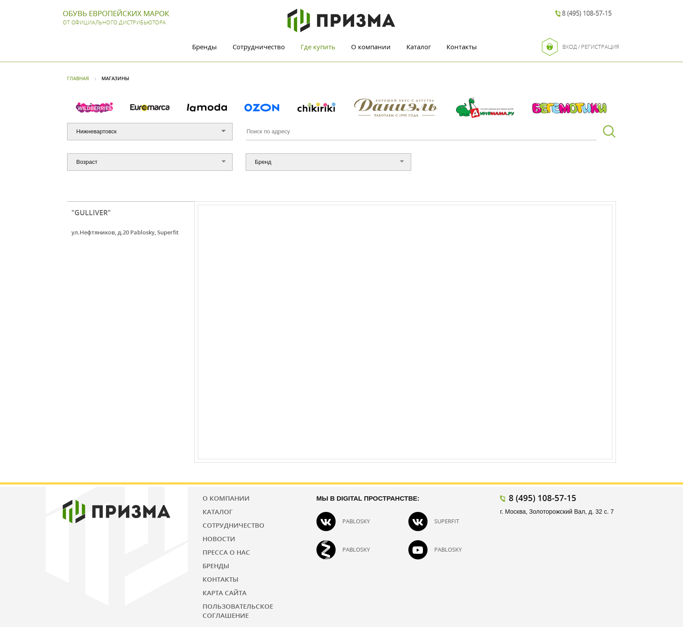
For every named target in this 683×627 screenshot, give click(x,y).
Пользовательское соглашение (238, 611)
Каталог (418, 46)
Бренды (204, 46)
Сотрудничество (259, 46)
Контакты (461, 46)
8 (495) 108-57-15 (587, 13)
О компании (371, 46)
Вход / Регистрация (580, 47)
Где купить (318, 46)
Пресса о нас (226, 552)
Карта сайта (225, 592)
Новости (219, 538)
